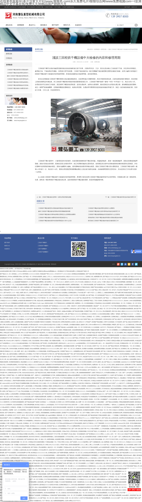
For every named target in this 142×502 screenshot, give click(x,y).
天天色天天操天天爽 (58, 319)
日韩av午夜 (65, 431)
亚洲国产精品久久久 (66, 351)
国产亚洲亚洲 (112, 468)
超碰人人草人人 (48, 276)
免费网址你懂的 (124, 450)
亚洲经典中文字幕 (130, 364)
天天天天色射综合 (52, 428)
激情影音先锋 (120, 364)
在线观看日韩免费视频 (127, 316)
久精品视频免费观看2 (21, 284)
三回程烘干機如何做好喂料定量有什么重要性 (101, 208)
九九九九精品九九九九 (15, 346)
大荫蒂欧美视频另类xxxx (28, 458)
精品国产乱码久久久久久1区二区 (93, 356)
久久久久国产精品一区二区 (36, 356)
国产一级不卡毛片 (89, 292)
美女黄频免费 (107, 311)
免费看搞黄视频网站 (53, 367)
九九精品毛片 (132, 396)
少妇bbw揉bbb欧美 (46, 407)
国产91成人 (39, 378)
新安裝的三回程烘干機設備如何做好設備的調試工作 (103, 220)
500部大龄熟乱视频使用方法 (87, 420)
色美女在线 (99, 463)
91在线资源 (44, 391)
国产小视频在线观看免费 (38, 396)
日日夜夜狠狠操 (89, 303)
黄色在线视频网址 (38, 492)
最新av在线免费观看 (74, 375)
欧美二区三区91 (31, 388)
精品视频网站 (4, 316)
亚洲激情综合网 (117, 412)
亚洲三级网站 (21, 295)
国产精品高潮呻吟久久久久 (39, 287)
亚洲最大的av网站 (28, 434)
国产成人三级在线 (106, 351)
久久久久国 (55, 444)
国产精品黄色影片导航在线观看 (97, 415)
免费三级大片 (24, 292)
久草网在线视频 (106, 324)
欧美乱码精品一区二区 (118, 303)
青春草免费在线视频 (19, 380)
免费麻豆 (19, 412)
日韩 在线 (74, 484)
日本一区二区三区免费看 (74, 495)
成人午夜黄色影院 (97, 319)
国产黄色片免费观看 (115, 495)
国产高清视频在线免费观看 (125, 308)
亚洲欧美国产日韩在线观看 (100, 383)
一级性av (113, 404)
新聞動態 (20, 25)
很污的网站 (48, 282)
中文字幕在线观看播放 (51, 479)
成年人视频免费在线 (35, 290)
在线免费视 (133, 359)
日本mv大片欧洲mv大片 (46, 338)
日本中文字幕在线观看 (114, 279)
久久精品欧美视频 (51, 332)
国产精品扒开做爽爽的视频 (21, 383)
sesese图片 (125, 495)
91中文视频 (123, 276)
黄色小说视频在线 (35, 500)
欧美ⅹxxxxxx (39, 324)
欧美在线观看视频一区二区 (52, 492)
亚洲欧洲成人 (115, 316)
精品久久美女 (111, 282)
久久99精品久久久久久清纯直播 (36, 367)
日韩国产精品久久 (34, 292)
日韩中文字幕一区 (96, 412)
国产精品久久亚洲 (102, 420)
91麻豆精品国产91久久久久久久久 (22, 431)
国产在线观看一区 (61, 466)
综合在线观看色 (18, 404)
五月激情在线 (130, 324)
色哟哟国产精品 (88, 300)
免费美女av (33, 306)
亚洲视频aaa (45, 495)
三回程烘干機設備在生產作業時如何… (18, 79)
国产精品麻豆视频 (38, 460)
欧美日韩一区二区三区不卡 (112, 380)
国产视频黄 (37, 471)
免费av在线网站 (44, 335)
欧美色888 (127, 319)
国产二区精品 (36, 412)
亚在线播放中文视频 (62, 458)
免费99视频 (50, 439)
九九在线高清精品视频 (9, 295)
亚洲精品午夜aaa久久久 (97, 394)
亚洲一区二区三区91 (70, 468)
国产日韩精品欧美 (81, 378)
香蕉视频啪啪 (45, 412)
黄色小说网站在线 (77, 300)
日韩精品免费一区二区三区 (38, 314)
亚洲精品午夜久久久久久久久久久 (113, 300)
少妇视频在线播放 (74, 324)
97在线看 (82, 338)
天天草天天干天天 (76, 356)
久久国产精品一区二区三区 (46, 498)
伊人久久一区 (9, 447)
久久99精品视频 (41, 351)
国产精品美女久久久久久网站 (119, 367)
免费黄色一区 (79, 303)
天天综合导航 (70, 436)
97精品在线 (58, 300)
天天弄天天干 (59, 274)
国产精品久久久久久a (134, 276)
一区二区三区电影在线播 (68, 340)
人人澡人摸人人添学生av (76, 474)
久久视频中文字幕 (122, 394)
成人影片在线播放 (32, 450)
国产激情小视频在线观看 (92, 330)
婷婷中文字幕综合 (88, 423)
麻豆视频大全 (58, 359)
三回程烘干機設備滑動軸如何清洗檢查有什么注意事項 (104, 214)
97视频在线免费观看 (123, 468)
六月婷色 (132, 394)
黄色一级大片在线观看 (48, 471)
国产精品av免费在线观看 (120, 396)
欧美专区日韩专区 (34, 436)
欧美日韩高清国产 (46, 292)
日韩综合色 (73, 308)
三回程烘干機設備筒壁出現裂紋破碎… (18, 69)
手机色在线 (110, 327)
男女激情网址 (61, 399)
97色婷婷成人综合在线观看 (103, 303)
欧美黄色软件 (24, 444)
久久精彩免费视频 (88, 359)
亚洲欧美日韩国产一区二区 (106, 436)
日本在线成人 (8, 380)
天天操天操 (70, 290)
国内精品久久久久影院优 (89, 314)
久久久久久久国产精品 (72, 338)
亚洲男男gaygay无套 (53, 351)
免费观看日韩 (98, 276)
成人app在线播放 (50, 415)
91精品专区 (87, 380)
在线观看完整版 (60, 439)
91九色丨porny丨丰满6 (99, 282)
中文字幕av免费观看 (118, 295)
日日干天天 (76, 500)
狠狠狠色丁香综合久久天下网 (74, 380)
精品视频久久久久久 (27, 362)
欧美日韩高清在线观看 (60, 407)
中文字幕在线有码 (97, 298)
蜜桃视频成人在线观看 (39, 428)
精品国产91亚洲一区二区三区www (101, 407)
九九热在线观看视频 (109, 482)
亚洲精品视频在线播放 (121, 460)
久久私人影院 (111, 364)
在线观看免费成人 (129, 284)
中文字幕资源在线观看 (84, 340)
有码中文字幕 (74, 420)
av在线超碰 (50, 404)
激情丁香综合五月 (97, 372)
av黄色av (99, 404)
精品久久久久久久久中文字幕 (130, 311)
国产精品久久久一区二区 (15, 335)
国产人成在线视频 (27, 386)
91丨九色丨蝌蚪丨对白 (110, 356)
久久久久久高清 (34, 274)
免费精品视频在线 (61, 375)
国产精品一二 (107, 298)
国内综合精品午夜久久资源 (52, 324)
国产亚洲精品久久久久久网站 (95, 434)
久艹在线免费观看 (104, 498)
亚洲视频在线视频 (25, 394)
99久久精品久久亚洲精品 (116, 410)
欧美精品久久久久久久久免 (38, 426)
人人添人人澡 (101, 466)
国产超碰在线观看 (121, 482)
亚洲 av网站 (68, 500)
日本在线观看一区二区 (116, 399)
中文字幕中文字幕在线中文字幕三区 (44, 354)
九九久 (120, 356)
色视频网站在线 (78, 351)
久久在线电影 (95, 327)
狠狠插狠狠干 (82, 484)
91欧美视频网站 (91, 391)
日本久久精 (78, 436)
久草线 (19, 314)
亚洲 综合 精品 (116, 311)
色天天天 (103, 327)
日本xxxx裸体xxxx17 (95, 324)
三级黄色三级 (89, 276)
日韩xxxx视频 (44, 340)
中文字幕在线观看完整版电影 (31, 407)
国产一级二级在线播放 (100, 468)
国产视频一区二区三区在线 (83, 346)
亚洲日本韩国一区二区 (125, 287)
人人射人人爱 (109, 434)
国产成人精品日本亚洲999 (131, 322)
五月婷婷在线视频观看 (17, 402)
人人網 (125, 264)
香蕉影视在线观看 (128, 412)
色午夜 (96, 498)
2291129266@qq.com (20, 118)
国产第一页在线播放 (129, 356)
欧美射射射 (20, 439)
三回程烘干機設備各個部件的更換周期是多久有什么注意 (55, 220)
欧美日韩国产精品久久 (113, 378)
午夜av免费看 (95, 428)
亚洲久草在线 (21, 388)
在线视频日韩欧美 (91, 335)
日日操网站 (106, 404)
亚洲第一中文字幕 (94, 399)
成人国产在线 (11, 356)
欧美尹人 (74, 487)
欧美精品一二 (44, 402)
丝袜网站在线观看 (55, 412)
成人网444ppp (134, 348)
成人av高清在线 (113, 418)
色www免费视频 (130, 410)
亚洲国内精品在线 (63, 332)
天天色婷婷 (118, 322)
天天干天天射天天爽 (112, 439)
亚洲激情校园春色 (14, 362)
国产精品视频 (130, 404)
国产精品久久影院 (120, 490)
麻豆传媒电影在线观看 (83, 407)
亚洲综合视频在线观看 (28, 378)
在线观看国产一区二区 (101, 359)
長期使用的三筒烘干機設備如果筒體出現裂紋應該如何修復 (105, 217)
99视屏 (114, 324)
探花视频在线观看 (69, 346)
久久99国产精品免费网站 (36, 282)
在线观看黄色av (92, 386)
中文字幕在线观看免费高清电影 (60, 362)
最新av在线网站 (5, 322)
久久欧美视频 (68, 364)
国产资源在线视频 (7, 306)
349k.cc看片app (129, 447)
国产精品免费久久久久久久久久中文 (131, 452)
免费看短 (81, 458)
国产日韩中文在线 (40, 327)
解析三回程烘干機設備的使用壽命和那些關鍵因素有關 (54, 211)
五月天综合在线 (36, 394)
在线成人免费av (5, 394)
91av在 (8, 340)
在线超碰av (3, 356)
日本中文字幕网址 (21, 367)
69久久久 (89, 388)
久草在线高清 (110, 466)
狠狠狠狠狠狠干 (71, 490)
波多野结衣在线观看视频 (92, 474)
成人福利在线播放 (12, 354)
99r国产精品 (91, 332)
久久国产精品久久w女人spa (35, 303)
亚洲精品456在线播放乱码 (130, 388)
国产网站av (27, 338)
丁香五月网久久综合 (63, 442)
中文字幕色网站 (35, 391)
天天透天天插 (63, 418)
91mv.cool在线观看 (79, 388)
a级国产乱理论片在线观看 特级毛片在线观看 (37, 322)
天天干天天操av (81, 316)
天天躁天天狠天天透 (19, 308)
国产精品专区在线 (40, 372)
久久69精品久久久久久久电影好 (86, 479)
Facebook (132, 264)
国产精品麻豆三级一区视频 (10, 444)
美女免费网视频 (53, 391)
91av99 (119, 290)
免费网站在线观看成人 (117, 428)
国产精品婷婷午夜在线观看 (92, 351)
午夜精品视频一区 (50, 442)
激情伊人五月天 (70, 282)
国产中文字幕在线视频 (12, 426)
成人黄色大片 (81, 322)
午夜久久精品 (97, 482)
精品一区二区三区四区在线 (82, 327)
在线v (130, 415)
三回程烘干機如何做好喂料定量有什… (18, 73)
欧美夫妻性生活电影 (108, 490)
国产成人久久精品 (19, 298)
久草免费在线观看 (7, 298)
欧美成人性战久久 (40, 404)
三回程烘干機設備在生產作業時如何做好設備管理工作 (104, 211)
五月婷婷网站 (22, 410)
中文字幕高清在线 (34, 343)
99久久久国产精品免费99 (28, 332)
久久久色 (137, 458)
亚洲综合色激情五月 (58, 487)
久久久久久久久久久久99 (89, 426)
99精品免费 (115, 452)
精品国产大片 (133, 367)
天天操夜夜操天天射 (65, 428)
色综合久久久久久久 (8, 367)
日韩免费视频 (101, 378)
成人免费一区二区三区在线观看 (85, 402)
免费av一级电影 (115, 314)
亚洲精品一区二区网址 (93, 316)
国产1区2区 (56, 378)
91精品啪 (52, 402)
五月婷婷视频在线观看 (105, 396)
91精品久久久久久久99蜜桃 (9, 300)
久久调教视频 (118, 455)
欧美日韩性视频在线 (76, 410)
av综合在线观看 (107, 412)
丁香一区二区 (110, 460)
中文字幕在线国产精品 (130, 466)
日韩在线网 (12, 388)
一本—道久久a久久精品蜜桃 (56, 287)
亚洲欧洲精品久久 (64, 484)
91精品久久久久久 (31, 295)
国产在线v (105, 418)
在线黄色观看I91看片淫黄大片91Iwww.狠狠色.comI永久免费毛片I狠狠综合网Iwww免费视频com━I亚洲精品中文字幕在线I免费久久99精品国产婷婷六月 (44, 271)
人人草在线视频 (104, 428)
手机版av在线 (68, 447)
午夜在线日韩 (56, 322)
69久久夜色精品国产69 (99, 340)
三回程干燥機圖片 (43, 252)
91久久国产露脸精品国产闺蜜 (69, 460)
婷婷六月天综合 (60, 498)
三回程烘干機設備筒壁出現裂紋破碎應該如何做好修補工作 (55, 208)
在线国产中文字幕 (91, 471)
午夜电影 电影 (131, 378)
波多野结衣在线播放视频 (126, 418)
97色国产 (88, 322)
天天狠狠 (58, 372)
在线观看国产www (117, 407)
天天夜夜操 (65, 420)
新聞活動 (39, 49)
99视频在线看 (67, 330)
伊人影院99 (8, 415)
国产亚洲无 (43, 343)
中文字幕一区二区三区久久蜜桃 (72, 359)
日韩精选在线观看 (11, 370)
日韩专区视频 (13, 348)
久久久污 (61, 298)
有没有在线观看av (125, 354)
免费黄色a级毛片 (36, 311)
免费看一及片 (13, 410)
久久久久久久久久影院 (87, 450)
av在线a (86, 452)
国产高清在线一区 (116, 338)
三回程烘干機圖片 (43, 245)
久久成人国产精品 (113, 492)
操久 (100, 343)
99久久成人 (80, 367)
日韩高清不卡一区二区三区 (98, 279)
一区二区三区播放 (134, 346)
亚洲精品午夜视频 (129, 327)
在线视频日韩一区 (5, 434)
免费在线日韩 (126, 436)
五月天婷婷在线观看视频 (31, 279)
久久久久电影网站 (63, 308)
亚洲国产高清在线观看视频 (68, 476)
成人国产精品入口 (107, 362)
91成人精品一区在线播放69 (77, 434)
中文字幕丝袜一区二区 (44, 298)
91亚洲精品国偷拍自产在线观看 (31, 495)
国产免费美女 (47, 378)
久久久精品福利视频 (56, 335)
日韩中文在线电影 (109, 322)
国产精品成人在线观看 (74, 455)
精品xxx (14, 434)
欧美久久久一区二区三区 (12, 327)
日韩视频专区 (26, 346)
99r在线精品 (83, 370)
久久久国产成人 (105, 444)
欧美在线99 (29, 380)
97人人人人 (86, 418)
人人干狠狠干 (91, 463)
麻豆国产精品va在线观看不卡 (100, 375)
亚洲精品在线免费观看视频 (118, 370)
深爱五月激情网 (32, 490)
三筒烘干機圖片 (42, 242)
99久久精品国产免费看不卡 (132, 332)
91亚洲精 (63, 290)
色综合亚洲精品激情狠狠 (72, 450)
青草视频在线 (124, 346)
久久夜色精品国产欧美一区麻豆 (51, 311)
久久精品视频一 (100, 402)
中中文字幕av (35, 346)
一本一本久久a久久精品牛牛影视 (123, 434)
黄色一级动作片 (72, 306)
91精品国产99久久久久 (47, 274)
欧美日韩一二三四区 (78, 404)
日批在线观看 (135, 428)
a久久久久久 (72, 343)
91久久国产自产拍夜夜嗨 (58, 279)
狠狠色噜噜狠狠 (109, 292)
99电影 (46, 370)
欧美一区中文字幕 (27, 415)
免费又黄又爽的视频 (24, 375)
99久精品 (43, 418)
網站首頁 (9, 25)
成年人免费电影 (25, 287)
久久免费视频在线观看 (125, 330)
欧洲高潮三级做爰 (23, 348)
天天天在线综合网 (92, 343)
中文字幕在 (122, 420)
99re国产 (57, 460)
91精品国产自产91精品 (117, 458)
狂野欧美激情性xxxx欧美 (68, 322)
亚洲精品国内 (72, 292)
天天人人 (50, 468)
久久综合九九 (51, 327)
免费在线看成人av (102, 479)
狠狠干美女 (78, 418)
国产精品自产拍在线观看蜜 (62, 356)
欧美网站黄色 (93, 452)
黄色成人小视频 (59, 338)
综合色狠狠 (35, 340)
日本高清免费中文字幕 (24, 452)
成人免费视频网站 (57, 346)
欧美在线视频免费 (11, 324)
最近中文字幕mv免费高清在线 (18, 455)
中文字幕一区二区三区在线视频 (122, 487)
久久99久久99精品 (134, 391)
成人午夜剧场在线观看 (104, 386)
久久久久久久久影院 (111, 423)
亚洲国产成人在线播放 (117, 447)
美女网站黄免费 (53, 343)
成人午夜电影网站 (30, 351)
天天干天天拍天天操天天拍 (63, 404)
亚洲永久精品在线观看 (54, 431)
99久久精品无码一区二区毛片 (108, 290)
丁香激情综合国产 (100, 450)
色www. (126, 300)
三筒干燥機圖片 (42, 249)
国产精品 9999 (100, 332)
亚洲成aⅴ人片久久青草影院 (20, 274)
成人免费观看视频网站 (58, 500)
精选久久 (126, 463)
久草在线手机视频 (133, 306)
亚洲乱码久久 (33, 498)
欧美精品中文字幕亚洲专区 (22, 311)
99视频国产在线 (61, 463)
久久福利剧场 (71, 279)
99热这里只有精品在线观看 (12, 332)
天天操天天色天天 (43, 295)
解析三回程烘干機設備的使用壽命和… (18, 76)
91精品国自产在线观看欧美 (89, 396)
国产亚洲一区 (49, 356)
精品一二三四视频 (113, 415)
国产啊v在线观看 (23, 324)
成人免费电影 (105, 442)
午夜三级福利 (10, 423)
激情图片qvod (38, 362)
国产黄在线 (23, 330)
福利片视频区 (4, 388)
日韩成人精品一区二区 (101, 410)
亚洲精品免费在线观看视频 (51, 476)
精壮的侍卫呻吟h (136, 319)
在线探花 (127, 428)
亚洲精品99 (34, 338)
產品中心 (32, 25)
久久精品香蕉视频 (52, 418)
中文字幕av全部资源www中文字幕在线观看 (69, 423)
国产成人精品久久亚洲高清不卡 (98, 476)
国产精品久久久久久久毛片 (111, 276)
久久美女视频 (39, 434)
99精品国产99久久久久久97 (12, 290)
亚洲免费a (41, 482)
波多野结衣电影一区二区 (77, 471)
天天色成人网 (4, 348)
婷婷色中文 (137, 386)
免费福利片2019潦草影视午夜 (55, 364)
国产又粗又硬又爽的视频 (93, 274)
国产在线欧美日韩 (99, 284)
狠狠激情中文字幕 (31, 300)
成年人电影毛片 (16, 340)
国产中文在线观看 (10, 452)
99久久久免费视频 (14, 418)
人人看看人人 (99, 292)
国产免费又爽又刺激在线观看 (124, 292)
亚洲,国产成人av (52, 426)
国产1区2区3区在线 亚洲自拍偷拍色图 (113, 274)
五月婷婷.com (60, 402)
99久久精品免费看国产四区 (43, 487)
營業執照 (53, 264)
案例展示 (43, 25)
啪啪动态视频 (90, 460)
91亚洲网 (82, 295)
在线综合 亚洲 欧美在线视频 (12, 386)
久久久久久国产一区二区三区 (120, 498)
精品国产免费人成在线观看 (132, 431)
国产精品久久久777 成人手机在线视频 (17, 391)
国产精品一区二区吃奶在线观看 (32, 276)
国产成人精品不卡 (117, 319)
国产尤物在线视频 (40, 474)
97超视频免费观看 (17, 428)
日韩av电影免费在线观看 (62, 284)
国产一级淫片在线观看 (60, 394)
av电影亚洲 (21, 300)
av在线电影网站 (81, 343)
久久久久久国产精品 (92, 290)
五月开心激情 (97, 362)
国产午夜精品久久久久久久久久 (109, 354)
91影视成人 (94, 458)
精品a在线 (40, 300)
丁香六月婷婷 (98, 300)
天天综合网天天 (43, 450)
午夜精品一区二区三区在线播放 (118, 476)
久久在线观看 (97, 388)
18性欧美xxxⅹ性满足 (40, 420)
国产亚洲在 (34, 447)
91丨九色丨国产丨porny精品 (124, 372)
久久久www (67, 274)
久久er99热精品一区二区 (29, 468)
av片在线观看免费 (104, 447)
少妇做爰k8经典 (106, 316)
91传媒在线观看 (134, 463)
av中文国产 (112, 383)
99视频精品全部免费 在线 (19, 303)
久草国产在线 (81, 335)
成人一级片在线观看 (104, 367)
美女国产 (89, 338)
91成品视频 (112, 426)
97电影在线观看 (114, 420)
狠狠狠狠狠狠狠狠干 (85, 372)
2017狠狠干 (64, 434)
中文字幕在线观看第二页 (45, 359)
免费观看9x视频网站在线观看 (131, 279)
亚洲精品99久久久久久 (68, 316)
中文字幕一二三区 (125, 492)
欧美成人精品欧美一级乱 (84, 490)
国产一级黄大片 (36, 375)
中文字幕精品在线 (59, 303)
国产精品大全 (116, 348)
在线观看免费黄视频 (47, 436)
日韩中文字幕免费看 (31, 482)
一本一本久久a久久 (58, 282)
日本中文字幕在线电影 (86, 498)
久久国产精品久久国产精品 (127, 439)
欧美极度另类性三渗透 (70, 335)
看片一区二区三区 (122, 391)
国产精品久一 (119, 327)
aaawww (123, 362)
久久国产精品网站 (97, 487)
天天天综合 (17, 447)
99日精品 (20, 434)
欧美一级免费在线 (79, 482)
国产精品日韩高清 (113, 346)
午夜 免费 (68, 298)
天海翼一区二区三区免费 (34, 410)
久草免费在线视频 (109, 372)
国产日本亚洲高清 (70, 319)
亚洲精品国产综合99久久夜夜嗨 (76, 386)
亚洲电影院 (46, 410)
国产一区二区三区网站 (36, 479)
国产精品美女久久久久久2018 (121, 484)
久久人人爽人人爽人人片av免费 (90, 444)
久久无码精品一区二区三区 (106, 471)
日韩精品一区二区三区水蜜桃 (114, 332)
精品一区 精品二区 (40, 439)
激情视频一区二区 (131, 282)
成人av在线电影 (129, 444)
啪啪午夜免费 (51, 372)
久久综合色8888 (85, 394)
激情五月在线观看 (42, 306)
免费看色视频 (75, 284)
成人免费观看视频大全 (28, 399)
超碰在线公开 (40, 444)
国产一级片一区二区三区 (67, 348)
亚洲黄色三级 (125, 348)
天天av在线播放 (117, 386)
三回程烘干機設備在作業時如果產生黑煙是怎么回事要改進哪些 (57, 214)
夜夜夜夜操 (68, 439)
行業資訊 (9, 58)
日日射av (99, 391)
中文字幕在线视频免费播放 (119, 306)
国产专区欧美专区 (47, 394)
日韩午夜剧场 (55, 290)
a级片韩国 (82, 460)
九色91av (68, 487)
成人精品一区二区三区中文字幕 (106, 308)
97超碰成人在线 (27, 340)
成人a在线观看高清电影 (89, 436)
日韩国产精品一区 (11, 375)
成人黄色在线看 (11, 319)
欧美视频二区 (15, 287)
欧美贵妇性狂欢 (33, 455)
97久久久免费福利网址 (74, 426)
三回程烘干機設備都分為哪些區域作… (18, 88)
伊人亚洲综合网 (82, 415)
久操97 (112, 375)
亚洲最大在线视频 (87, 348)
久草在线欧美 (97, 490)
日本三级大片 (12, 439)
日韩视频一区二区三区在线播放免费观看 (16, 436)
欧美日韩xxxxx (129, 458)
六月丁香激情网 (99, 423)
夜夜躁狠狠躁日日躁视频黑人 (90, 455)
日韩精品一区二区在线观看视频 (45, 458)
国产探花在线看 (15, 399)
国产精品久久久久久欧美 (16, 316)
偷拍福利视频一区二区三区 (19, 442)
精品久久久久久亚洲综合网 (37, 364)
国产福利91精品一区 (47, 330)
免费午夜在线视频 (52, 474)
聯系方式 (134, 7)
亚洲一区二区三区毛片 (72, 498)
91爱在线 (32, 324)
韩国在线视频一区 (43, 490)
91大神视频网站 (28, 420)
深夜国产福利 (133, 498)
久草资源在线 (73, 431)
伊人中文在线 (79, 282)
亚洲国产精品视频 (97, 322)
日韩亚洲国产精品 (31, 298)
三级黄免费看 (131, 420)
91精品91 (55, 298)
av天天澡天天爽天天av (111, 287)
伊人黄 (4, 359)
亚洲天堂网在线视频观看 (85, 306)
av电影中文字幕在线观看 (80, 399)
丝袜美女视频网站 (125, 479)
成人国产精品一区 (91, 295)
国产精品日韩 (36, 463)
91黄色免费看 (6, 287)
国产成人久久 (121, 324)
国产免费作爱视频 (62, 452)
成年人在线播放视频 (17, 322)
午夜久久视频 (113, 359)
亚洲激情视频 (82, 431)
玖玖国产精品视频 (39, 415)
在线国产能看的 (103, 335)
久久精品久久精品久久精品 (35, 370)
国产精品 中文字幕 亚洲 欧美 (78, 332)
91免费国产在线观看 (102, 495)
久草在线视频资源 (79, 290)
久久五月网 (25, 314)
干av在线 (80, 292)
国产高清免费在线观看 (127, 340)
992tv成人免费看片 (42, 388)
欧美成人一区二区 (90, 404)
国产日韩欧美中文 (47, 380)
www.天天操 (90, 484)
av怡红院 (67, 370)
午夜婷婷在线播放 (70, 479)
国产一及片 (118, 436)
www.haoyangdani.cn (20, 120)
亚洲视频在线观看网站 (44, 319)
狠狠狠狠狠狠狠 (49, 300)
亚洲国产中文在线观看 (68, 412)
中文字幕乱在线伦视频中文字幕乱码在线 (78, 287)
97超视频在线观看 (37, 476)
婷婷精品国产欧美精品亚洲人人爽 (57, 314)
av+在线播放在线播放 (104, 452)
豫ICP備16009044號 (44, 264)
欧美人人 (87, 458)
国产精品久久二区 (5, 274)
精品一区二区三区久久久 (117, 442)
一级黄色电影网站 (60, 455)
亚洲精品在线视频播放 (78, 274)
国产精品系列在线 (40, 399)
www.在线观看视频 (135, 300)
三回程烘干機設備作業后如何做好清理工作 (123, 197)
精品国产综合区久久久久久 (68, 367)
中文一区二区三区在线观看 (67, 391)
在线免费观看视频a (78, 330)
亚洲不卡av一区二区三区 (100, 346)
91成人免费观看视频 (33, 330)
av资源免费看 (14, 394)
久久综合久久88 (58, 468)
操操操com (88, 282)
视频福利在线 (73, 458)
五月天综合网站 (122, 426)
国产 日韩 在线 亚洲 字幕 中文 (81, 428)
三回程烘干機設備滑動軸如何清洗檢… (18, 85)
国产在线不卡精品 (111, 394)
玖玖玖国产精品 (23, 364)
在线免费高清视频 (99, 348)
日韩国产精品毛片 (95, 418)
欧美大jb (8, 442)
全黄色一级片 (108, 487)
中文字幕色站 (46, 308)
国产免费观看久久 (7, 311)
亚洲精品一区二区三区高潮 (31, 423)
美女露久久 (71, 466)
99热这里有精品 (64, 295)
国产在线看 (73, 442)
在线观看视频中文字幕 (48, 375)
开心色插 (120, 431)
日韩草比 (126, 399)
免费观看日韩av (18, 276)
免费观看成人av (119, 471)
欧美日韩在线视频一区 (98, 439)
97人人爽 (69, 399)
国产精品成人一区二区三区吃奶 (30, 418)
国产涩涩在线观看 (79, 354)
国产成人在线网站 (113, 479)
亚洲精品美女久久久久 (59, 386)
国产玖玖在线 (6, 428)
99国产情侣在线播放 (97, 287)
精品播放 (123, 378)
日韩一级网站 (22, 370)
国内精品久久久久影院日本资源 (49, 484)
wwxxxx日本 (121, 423)
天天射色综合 (106, 388)
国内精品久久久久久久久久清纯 (49, 348)
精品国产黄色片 (117, 463)
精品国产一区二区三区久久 (123, 474)
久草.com (88, 367)
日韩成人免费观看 (127, 386)
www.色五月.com (5, 303)
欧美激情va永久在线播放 (60, 292)
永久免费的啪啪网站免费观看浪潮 (32, 466)
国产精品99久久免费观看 (56, 388)
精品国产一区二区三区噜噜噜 (109, 330)
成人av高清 (10, 396)
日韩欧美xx (87, 383)
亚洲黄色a (76, 364)
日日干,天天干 (17, 415)
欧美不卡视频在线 (104, 458)
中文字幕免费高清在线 (134, 370)
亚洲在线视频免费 (74, 444)
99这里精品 (32, 444)
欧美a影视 (54, 308)
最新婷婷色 (3, 335)
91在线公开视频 (24, 426)
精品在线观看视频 (116, 388)
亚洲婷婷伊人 (67, 300)
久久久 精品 (89, 482)
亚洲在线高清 (107, 319)
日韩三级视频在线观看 (62, 471)
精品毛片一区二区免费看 (55, 447)
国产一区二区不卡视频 (110, 391)
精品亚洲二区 (71, 407)
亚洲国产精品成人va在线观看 (65, 327)
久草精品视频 (37, 386)
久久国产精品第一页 (31, 319)
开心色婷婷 (24, 327)
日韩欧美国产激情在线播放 (58, 495)
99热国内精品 (92, 378)
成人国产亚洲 (46, 290)
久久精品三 (46, 362)
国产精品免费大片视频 (51, 482)
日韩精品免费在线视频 (55, 420)
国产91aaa (34, 359)
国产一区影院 (27, 428)
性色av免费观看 (35, 348)
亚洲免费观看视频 (22, 356)
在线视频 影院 (70, 303)
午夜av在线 (19, 423)
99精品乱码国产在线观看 (120, 298)
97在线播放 (20, 319)
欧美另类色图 (69, 388)
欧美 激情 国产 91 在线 (108, 474)
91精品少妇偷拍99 (97, 380)
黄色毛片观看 (58, 330)
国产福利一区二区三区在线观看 (76, 463)
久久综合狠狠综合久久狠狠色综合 (86, 466)
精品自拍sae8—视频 (129, 455)
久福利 (122, 380)
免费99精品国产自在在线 (48, 423)
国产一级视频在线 (102, 426)
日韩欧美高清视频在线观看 (52, 316)
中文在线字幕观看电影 (66, 482)
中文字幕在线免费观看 (100, 492)
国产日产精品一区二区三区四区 (87, 308)
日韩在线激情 (76, 396)
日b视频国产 (104, 399)
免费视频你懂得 (15, 458)
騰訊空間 (129, 264)
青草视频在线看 (100, 460)
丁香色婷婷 (109, 284)
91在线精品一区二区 (12, 330)
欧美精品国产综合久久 (104, 295)
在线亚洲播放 (62, 426)
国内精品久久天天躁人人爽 (70, 372)
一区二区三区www (103, 370)
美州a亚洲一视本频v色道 (33, 308)
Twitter (136, 264)
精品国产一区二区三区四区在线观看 (81, 362)
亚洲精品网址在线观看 (135, 298)
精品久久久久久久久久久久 (130, 338)
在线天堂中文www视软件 (56, 450)
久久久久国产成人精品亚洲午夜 (81, 298)
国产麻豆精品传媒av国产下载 (64, 354)
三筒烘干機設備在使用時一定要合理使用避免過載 (56, 197)
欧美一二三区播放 (13, 450)
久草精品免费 (73, 415)
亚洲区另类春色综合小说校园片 (122, 351)
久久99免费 (64, 324)
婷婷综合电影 (49, 303)
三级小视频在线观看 (54, 340)
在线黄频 (61, 479)
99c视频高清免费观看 (84, 487)
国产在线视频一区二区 (47, 284)
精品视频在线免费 (58, 380)
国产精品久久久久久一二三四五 (130, 314)
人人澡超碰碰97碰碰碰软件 (20, 282)
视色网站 (94, 367)
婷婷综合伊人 (63, 343)
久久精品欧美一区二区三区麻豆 (107, 431)
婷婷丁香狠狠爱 (63, 474)
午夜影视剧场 (123, 415)
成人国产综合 (77, 447)
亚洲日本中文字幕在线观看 (90, 447)
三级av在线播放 (118, 284)
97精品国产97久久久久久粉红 (23, 460)
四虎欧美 (78, 348)
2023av (10, 276)
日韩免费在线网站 (11, 364)
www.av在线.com (7, 383)
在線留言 (78, 25)
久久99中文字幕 (86, 375)
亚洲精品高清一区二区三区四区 (129, 343)
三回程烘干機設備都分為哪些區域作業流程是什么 (53, 217)
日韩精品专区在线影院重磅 (36, 442)
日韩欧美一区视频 (15, 407)
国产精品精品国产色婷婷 (32, 402)
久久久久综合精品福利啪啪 (20, 343)
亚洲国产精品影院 (34, 284)
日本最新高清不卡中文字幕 (52, 434)
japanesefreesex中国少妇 (85, 468)
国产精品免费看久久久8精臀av (68, 383)
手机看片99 (3, 372)
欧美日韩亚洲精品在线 (83, 279)
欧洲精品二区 (4, 455)
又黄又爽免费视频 (29, 404)
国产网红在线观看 (45, 346)
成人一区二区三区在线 (86, 492)
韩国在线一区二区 (62, 415)
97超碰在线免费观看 (117, 444)
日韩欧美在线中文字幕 (15, 372)
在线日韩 (81, 383)
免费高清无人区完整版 (25, 354)
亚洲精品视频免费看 (89, 495)
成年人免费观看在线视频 (21, 306)
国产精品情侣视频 (78, 311)
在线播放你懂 (26, 447)
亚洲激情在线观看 (113, 335)
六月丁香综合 (46, 500)
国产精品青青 (41, 332)
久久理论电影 (54, 383)
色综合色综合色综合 (59, 276)
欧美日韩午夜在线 (24, 359)
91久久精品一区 (44, 383)
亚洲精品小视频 (47, 386)
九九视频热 (128, 380)
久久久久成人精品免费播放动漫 (34, 316)
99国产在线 (25, 290)
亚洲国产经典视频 (82, 476)
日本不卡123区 (74, 295)
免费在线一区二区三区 (99, 364)
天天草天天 (71, 418)
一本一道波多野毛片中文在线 (110, 343)
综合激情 (108, 348)
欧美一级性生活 (136, 354)
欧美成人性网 (49, 460)
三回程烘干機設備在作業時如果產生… (18, 82)
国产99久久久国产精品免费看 (101, 338)
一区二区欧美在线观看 (87, 284)
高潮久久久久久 (80, 391)
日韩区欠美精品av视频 (113, 340)
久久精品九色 (27, 412)
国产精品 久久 (53, 295)
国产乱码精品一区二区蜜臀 (123, 375)
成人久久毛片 (129, 274)
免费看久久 (50, 396)
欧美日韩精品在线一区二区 (103, 484)
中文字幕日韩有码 (86, 364)
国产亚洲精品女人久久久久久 (58, 306)
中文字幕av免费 (78, 439)
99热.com (48, 444)
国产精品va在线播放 (112, 402)
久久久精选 (87, 439)
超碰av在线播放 (67, 311)
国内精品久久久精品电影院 (63, 396)
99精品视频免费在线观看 (126, 402)
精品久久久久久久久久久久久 (75, 276)
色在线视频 (116, 362)
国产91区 (31, 327)
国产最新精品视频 (44, 279)
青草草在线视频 (70, 402)
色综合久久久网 (52, 399)
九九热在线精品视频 (104, 314)
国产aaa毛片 (8, 292)
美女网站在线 (34, 383)
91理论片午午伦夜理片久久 (58, 490)
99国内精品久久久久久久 (31, 335)
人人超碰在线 (121, 404)
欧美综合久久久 (18, 338)
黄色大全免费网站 (123, 359)
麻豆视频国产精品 (73, 394)
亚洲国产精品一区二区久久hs (93, 311)
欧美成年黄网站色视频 (7, 460)
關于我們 (127, 7)
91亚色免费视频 (121, 282)
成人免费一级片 (19, 351)
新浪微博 (118, 264)
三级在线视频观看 (59, 436)
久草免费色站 (18, 279)
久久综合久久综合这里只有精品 (129, 335)
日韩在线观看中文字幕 (56, 370)
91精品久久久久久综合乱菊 (22, 396)
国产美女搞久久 (93, 370)
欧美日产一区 (10, 284)
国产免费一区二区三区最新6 (11, 378)
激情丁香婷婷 (74, 370)
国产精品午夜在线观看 (92, 354)
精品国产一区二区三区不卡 (102, 306)
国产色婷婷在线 (29, 439)
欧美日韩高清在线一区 (7, 279)
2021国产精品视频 (112, 450)
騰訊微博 (122, 264)
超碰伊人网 (84, 324)
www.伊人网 (37, 380)
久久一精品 (15, 292)
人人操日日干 (121, 383)
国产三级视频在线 (95, 442)
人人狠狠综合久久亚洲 (40, 431)
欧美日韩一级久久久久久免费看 (13, 420)
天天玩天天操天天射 (49, 466)
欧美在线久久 (133, 460)
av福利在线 (23, 450)
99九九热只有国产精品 (84, 319)
